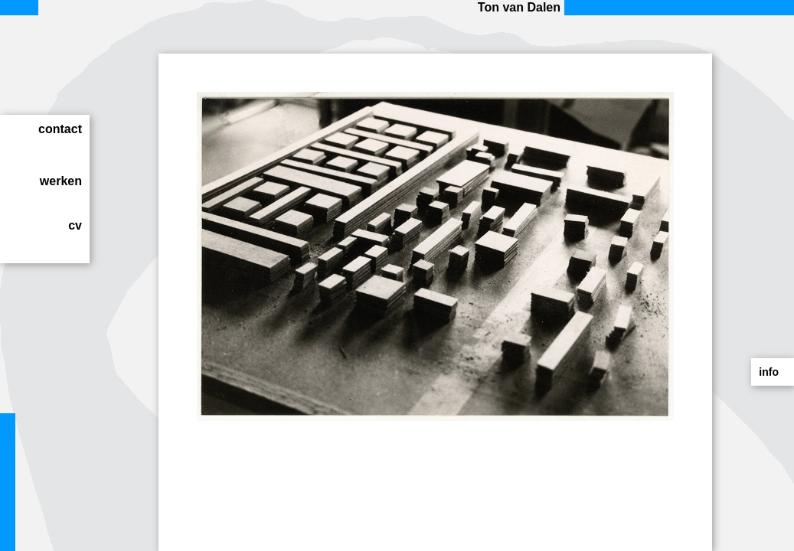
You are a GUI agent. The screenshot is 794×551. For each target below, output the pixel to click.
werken (61, 180)
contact (60, 128)
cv (75, 225)
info (769, 372)
